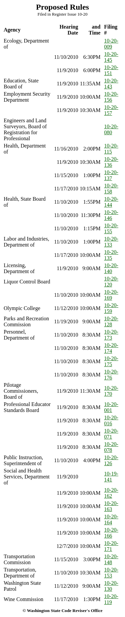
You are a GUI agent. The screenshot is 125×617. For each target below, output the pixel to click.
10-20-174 (111, 348)
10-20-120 (111, 281)
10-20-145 (111, 57)
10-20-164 (111, 519)
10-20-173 (111, 335)
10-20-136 (111, 162)
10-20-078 (111, 447)
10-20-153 (111, 572)
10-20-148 (111, 559)
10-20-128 (111, 321)
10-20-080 (111, 129)
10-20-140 (111, 268)
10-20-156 (111, 97)
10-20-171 (111, 546)
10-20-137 (111, 175)
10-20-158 (111, 188)
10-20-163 (111, 506)
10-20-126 (111, 460)
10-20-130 (111, 586)
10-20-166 (111, 533)
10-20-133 (111, 242)
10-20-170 (111, 391)
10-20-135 (111, 255)
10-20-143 (111, 83)
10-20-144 (111, 202)
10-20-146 (111, 215)
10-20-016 (111, 420)
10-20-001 (111, 407)
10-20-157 (111, 110)
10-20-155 (111, 228)
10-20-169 (111, 295)
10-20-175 (111, 361)
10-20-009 (111, 44)
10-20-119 (111, 599)
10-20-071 (111, 434)
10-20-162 (111, 493)
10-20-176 (111, 374)
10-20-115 (111, 148)
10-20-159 (111, 308)
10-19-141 (111, 476)
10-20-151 (111, 70)
